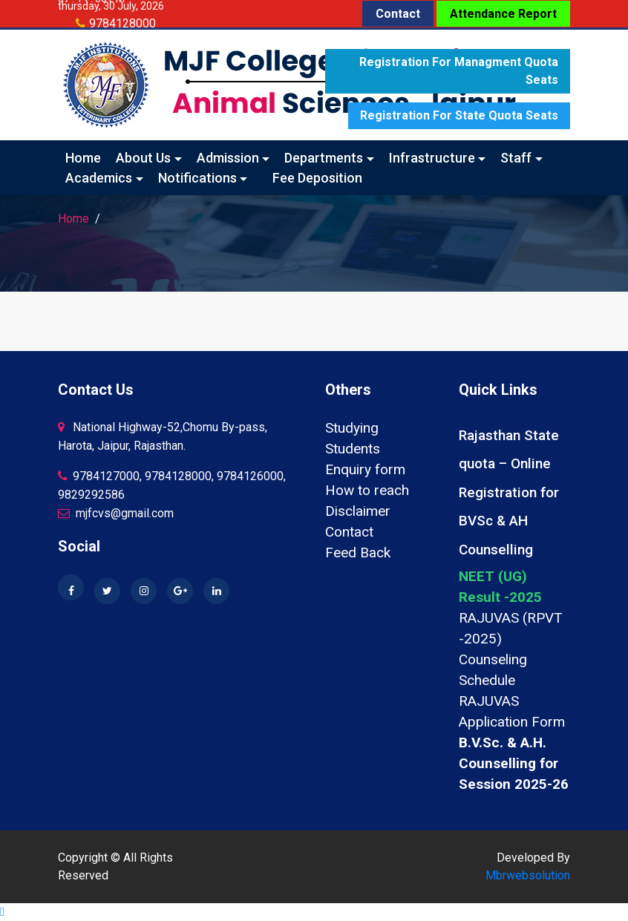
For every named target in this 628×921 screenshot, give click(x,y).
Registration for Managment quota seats (458, 71)
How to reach (367, 490)
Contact (398, 14)
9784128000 (122, 23)
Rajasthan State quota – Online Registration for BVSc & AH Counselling (509, 492)
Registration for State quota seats (459, 115)
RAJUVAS (489, 700)
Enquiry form (365, 469)
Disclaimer (357, 511)
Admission (228, 157)
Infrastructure (432, 157)
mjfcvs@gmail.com (116, 513)
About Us (143, 157)
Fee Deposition (317, 178)
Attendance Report (503, 14)
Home (83, 157)
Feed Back (357, 552)
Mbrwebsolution (527, 875)
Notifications (197, 178)
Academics (98, 178)
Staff (515, 157)
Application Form (512, 721)
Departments (323, 157)
